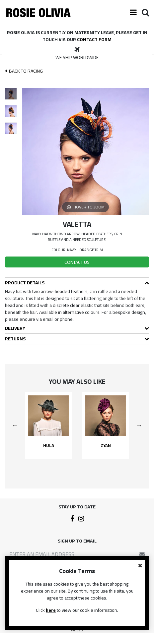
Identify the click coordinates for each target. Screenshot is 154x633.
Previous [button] (15, 425)
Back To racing (24, 71)
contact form (94, 39)
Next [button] (139, 425)
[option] (77, 53)
